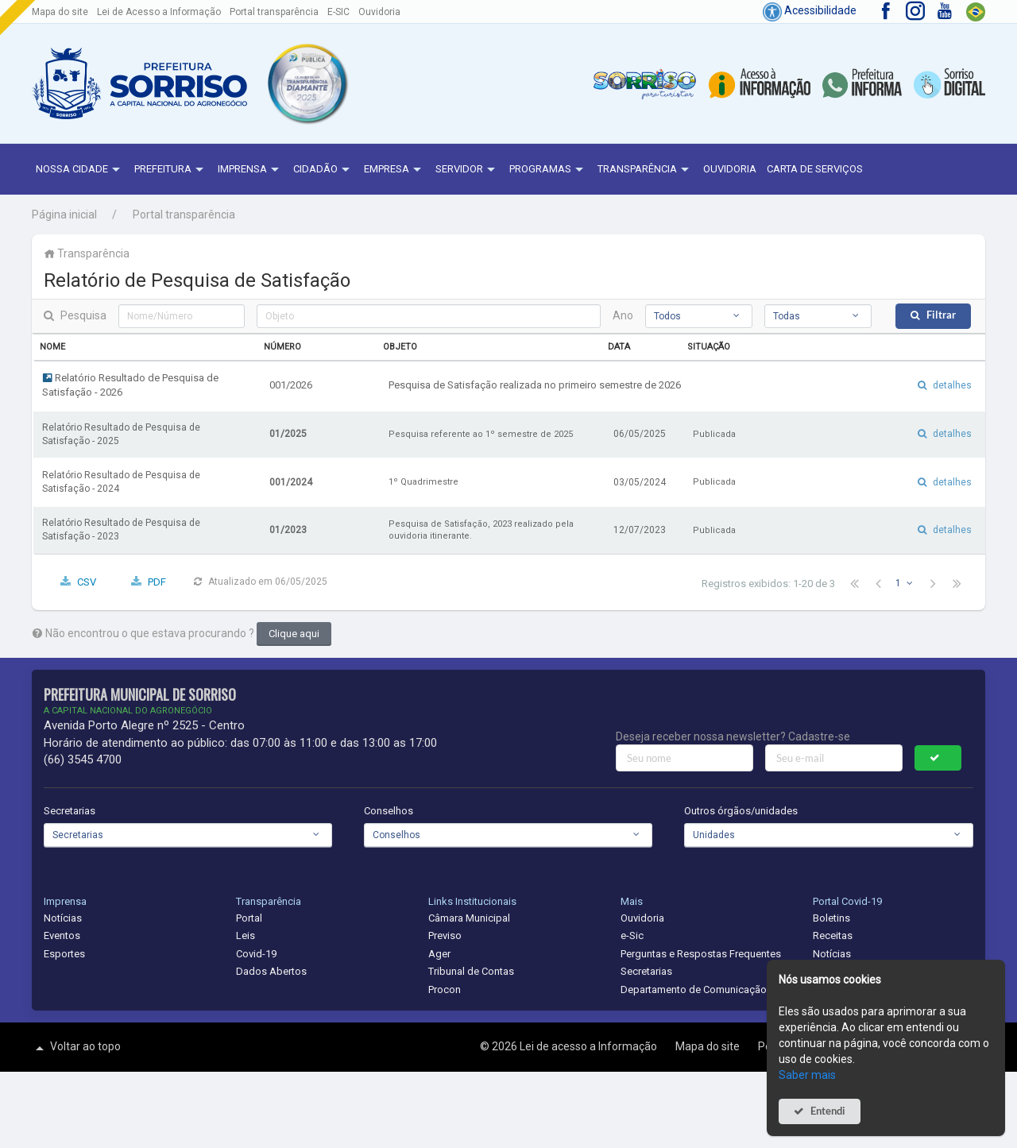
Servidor (467, 170)
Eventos (62, 935)
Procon (444, 989)
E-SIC (338, 11)
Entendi (827, 1111)
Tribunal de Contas (471, 971)
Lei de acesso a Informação (589, 1046)
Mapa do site (60, 11)
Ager (439, 954)
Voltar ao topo (76, 1048)
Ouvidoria (379, 11)
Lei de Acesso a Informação (159, 11)
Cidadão (323, 170)
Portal (249, 918)
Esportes (64, 954)
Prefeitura (170, 170)
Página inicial (64, 214)
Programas (548, 170)
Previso (445, 935)
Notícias (63, 918)
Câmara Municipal (469, 918)
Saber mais (807, 1075)
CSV (86, 582)
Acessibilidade (810, 10)
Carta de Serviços (815, 169)
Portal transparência (274, 11)
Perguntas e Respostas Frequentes (701, 954)
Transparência (645, 170)
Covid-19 (256, 954)
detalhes (952, 385)
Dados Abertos (271, 971)
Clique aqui (294, 634)
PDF (157, 582)
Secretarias (69, 811)
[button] (307, 83)
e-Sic (632, 935)
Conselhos (388, 811)
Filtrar (941, 315)
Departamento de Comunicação (694, 989)
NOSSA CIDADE (80, 170)
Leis (245, 935)
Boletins (831, 918)
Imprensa (250, 170)
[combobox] (698, 316)
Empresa (394, 170)
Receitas (833, 935)
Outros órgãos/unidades (741, 811)
